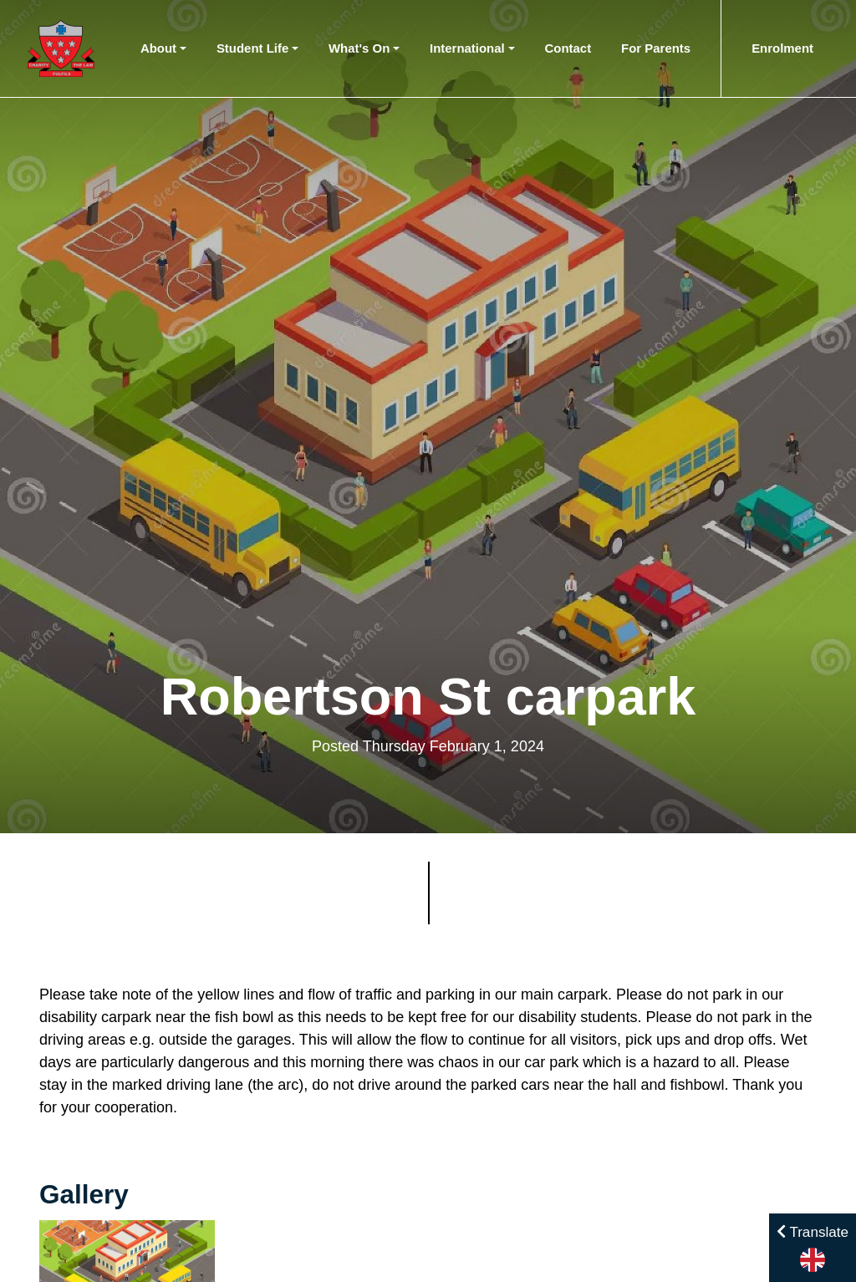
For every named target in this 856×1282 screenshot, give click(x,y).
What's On (359, 48)
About (158, 48)
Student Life (252, 48)
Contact (568, 48)
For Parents (655, 48)
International (467, 48)
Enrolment (782, 48)
